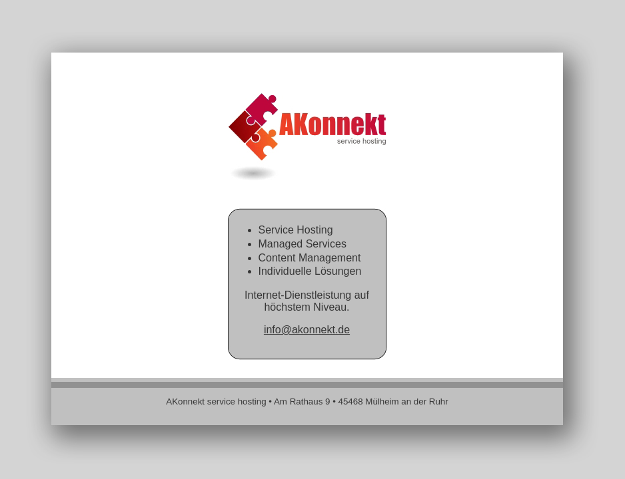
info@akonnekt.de (307, 329)
